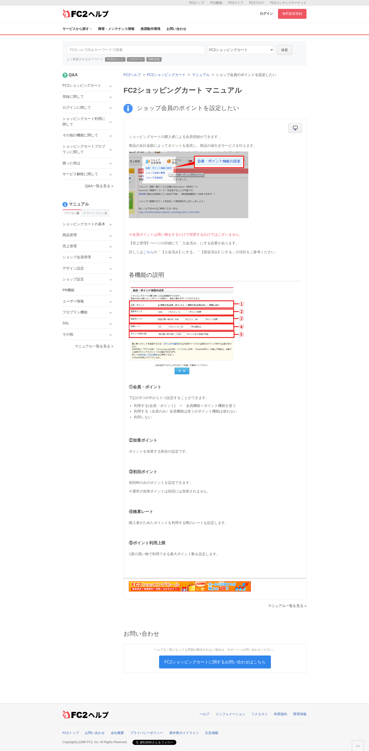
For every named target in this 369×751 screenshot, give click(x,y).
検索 (284, 50)
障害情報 (299, 714)
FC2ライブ (235, 3)
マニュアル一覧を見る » (287, 606)
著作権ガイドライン (184, 733)
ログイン (266, 13)
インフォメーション (230, 714)
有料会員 (154, 59)
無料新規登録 (292, 13)
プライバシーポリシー (146, 733)
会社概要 (117, 733)
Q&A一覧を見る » (99, 186)
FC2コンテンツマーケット (288, 3)
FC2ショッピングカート (166, 75)
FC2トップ (196, 3)
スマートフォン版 (95, 213)
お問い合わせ (176, 29)
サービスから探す (77, 29)
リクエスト (259, 714)
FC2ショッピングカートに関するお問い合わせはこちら (215, 662)
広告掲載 (211, 733)
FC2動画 (216, 3)
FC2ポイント (115, 59)
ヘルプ (204, 714)
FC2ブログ (256, 3)
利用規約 (280, 714)
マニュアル (201, 75)
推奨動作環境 (150, 29)
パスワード (136, 59)
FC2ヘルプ (132, 75)
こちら (148, 252)
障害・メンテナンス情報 (116, 29)
